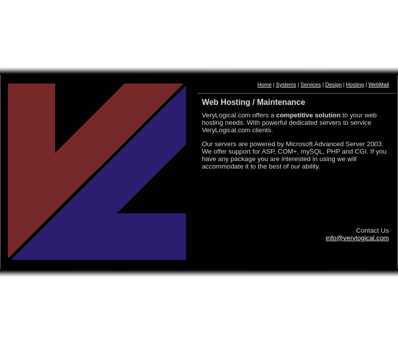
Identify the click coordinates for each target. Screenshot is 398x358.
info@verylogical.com (357, 238)
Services (310, 85)
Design (333, 85)
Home (264, 85)
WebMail (378, 85)
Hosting (355, 85)
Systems (286, 85)
